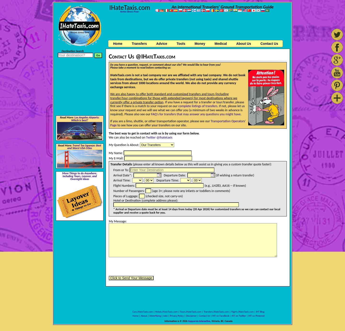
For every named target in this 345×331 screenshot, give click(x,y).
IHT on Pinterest (256, 315)
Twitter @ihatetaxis (159, 137)
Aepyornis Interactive (199, 321)
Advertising (155, 315)
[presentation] (145, 266)
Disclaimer (191, 315)
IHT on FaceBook (220, 315)
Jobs (165, 315)
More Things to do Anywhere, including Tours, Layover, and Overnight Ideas (79, 176)
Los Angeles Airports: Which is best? (85, 119)
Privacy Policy (177, 315)
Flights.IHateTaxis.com (242, 311)
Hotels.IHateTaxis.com (166, 311)
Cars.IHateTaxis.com (142, 311)
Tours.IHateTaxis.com (190, 311)
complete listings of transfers (197, 106)
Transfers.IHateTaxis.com (216, 311)
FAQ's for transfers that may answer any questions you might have (196, 114)
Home (117, 44)
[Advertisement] (198, 27)
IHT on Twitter (239, 315)
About (144, 315)
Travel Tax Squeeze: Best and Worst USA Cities (84, 147)
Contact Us (204, 315)
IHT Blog (260, 311)
